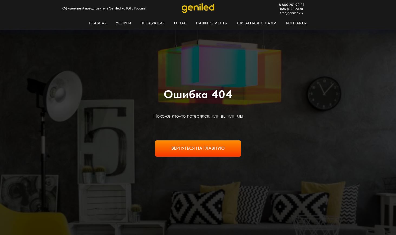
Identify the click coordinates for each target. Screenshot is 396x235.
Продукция (152, 23)
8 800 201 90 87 (291, 5)
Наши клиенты (212, 23)
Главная (98, 23)
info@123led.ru (291, 9)
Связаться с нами (257, 23)
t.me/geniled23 (291, 13)
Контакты (296, 23)
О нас (180, 23)
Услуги (123, 23)
